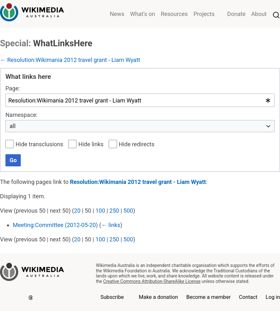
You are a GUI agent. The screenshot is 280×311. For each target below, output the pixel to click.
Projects (203, 14)
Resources (174, 14)
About (259, 14)
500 (128, 210)
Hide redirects (136, 144)
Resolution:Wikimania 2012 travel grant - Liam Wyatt (73, 60)
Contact (248, 297)
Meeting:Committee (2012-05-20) (55, 225)
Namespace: (21, 114)
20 (77, 210)
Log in (273, 297)
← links (111, 225)
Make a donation (158, 297)
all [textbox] (13, 126)
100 (100, 210)
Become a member (208, 297)
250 (114, 210)
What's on (142, 14)
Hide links (91, 144)
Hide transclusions (39, 144)
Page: (12, 88)
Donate (236, 14)
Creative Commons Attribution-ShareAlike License (152, 281)
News (117, 14)
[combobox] (140, 100)
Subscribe (112, 297)
